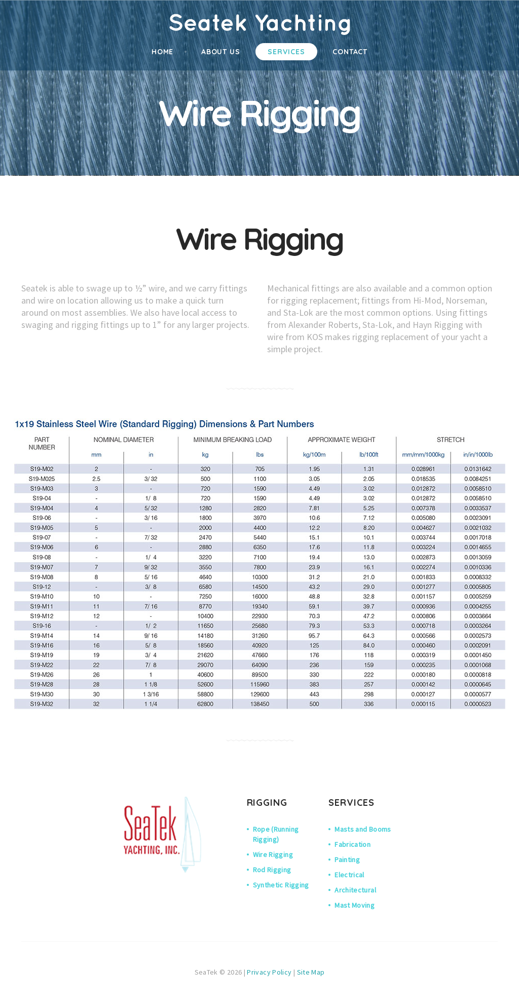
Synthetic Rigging (281, 884)
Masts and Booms (363, 829)
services (286, 51)
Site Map (311, 972)
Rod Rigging (272, 869)
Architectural (355, 890)
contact (349, 51)
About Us (220, 51)
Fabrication (352, 844)
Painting (347, 859)
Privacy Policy (269, 972)
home (163, 51)
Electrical (349, 874)
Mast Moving (355, 905)
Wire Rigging (273, 854)
